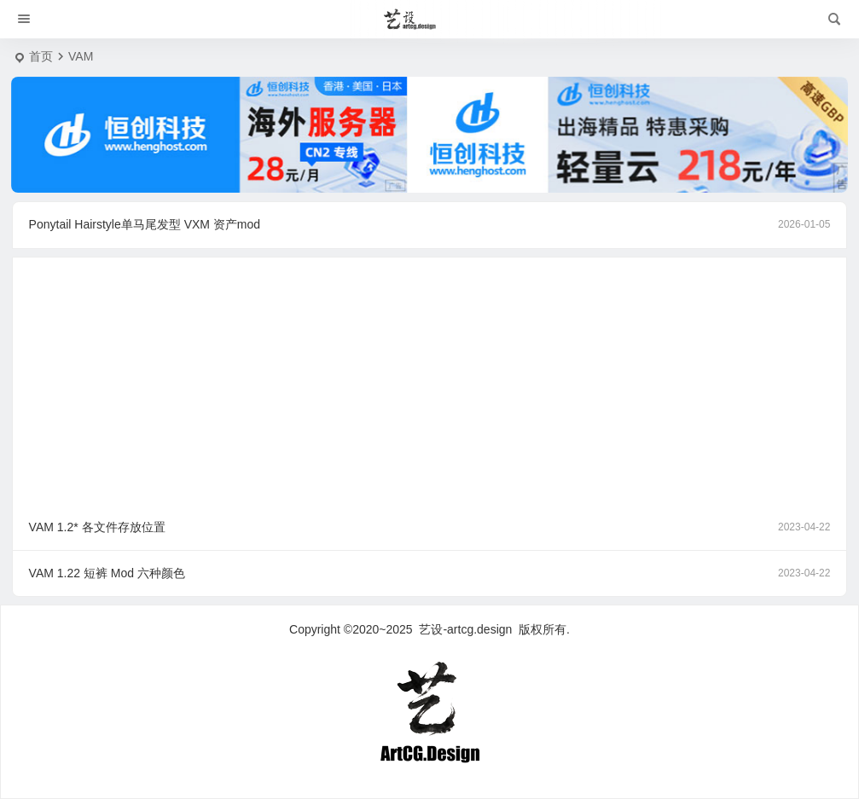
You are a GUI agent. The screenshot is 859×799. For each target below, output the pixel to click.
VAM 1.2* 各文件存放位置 (430, 527)
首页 (41, 56)
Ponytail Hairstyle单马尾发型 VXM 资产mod (430, 224)
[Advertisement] (430, 376)
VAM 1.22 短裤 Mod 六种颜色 (430, 573)
